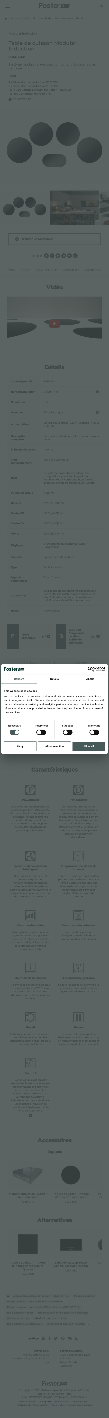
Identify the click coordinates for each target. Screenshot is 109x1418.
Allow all (89, 746)
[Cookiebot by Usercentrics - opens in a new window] (90, 669)
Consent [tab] (19, 678)
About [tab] (90, 678)
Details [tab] (54, 678)
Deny (20, 746)
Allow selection (54, 746)
